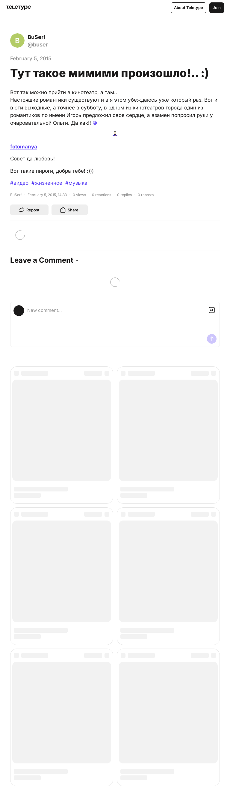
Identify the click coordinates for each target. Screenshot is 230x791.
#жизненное (46, 183)
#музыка (76, 183)
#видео (19, 183)
